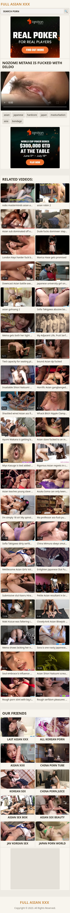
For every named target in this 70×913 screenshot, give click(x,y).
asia (6, 121)
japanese (18, 114)
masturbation (58, 114)
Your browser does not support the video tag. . (35, 91)
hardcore (32, 114)
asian (7, 114)
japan (44, 114)
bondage (17, 121)
